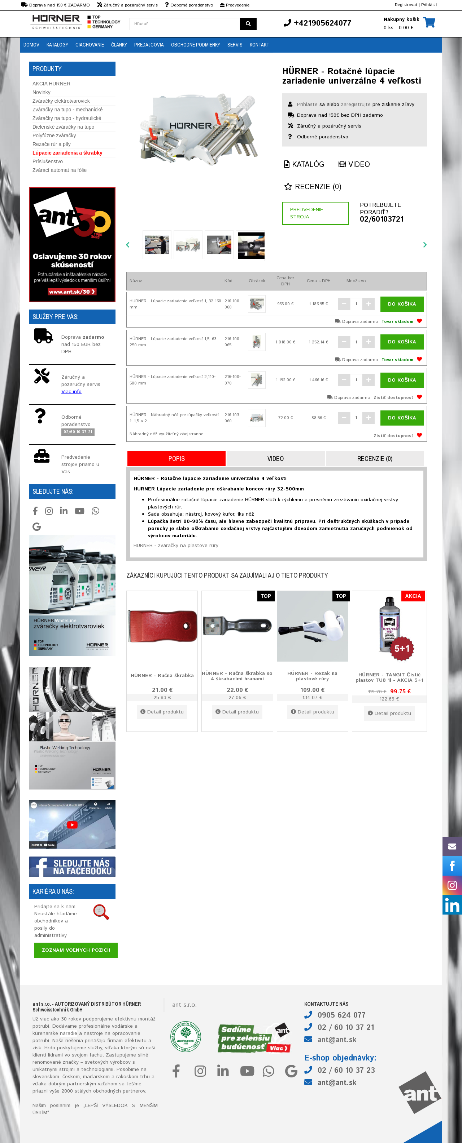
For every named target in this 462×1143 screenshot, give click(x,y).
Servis (235, 44)
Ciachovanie (89, 44)
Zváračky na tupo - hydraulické (66, 118)
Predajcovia (149, 44)
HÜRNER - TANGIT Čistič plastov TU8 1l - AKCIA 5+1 (389, 677)
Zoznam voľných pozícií (76, 950)
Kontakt (259, 44)
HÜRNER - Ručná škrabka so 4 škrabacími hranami (237, 676)
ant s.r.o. (184, 1005)
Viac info (71, 391)
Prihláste (307, 104)
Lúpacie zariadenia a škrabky (67, 153)
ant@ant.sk (337, 1040)
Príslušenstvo (47, 161)
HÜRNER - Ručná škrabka (162, 675)
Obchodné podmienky (195, 44)
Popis (177, 458)
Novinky (41, 92)
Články (119, 44)
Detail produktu (162, 712)
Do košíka (402, 304)
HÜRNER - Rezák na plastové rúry (312, 676)
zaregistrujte (356, 104)
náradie (68, 1033)
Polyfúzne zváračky (54, 135)
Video (354, 165)
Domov (31, 44)
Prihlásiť (429, 5)
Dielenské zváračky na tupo (63, 127)
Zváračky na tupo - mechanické (67, 109)
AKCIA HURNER (51, 83)
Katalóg (304, 165)
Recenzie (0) (312, 187)
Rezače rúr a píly (51, 144)
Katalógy (57, 44)
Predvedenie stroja (306, 213)
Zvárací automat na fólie (59, 170)
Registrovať (406, 5)
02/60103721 (382, 219)
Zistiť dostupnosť (393, 398)
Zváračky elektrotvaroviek (61, 101)
